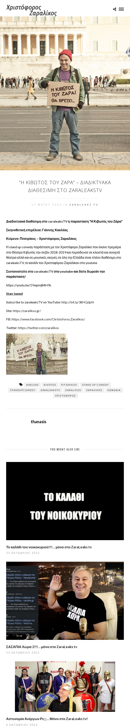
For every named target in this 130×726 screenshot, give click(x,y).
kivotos (50, 384)
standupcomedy (22, 390)
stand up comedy (95, 384)
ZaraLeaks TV (83, 204)
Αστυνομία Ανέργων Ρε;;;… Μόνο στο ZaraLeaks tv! (47, 719)
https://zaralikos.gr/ (27, 311)
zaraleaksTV (57, 221)
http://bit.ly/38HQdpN (77, 302)
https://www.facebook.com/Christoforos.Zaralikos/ (48, 319)
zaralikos (73, 390)
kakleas (32, 384)
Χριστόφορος (65, 395)
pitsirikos (69, 384)
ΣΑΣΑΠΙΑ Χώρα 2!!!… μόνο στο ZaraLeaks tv (41, 647)
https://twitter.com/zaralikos (38, 328)
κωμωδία (114, 390)
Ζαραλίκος (94, 390)
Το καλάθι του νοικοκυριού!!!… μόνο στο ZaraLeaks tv (49, 547)
